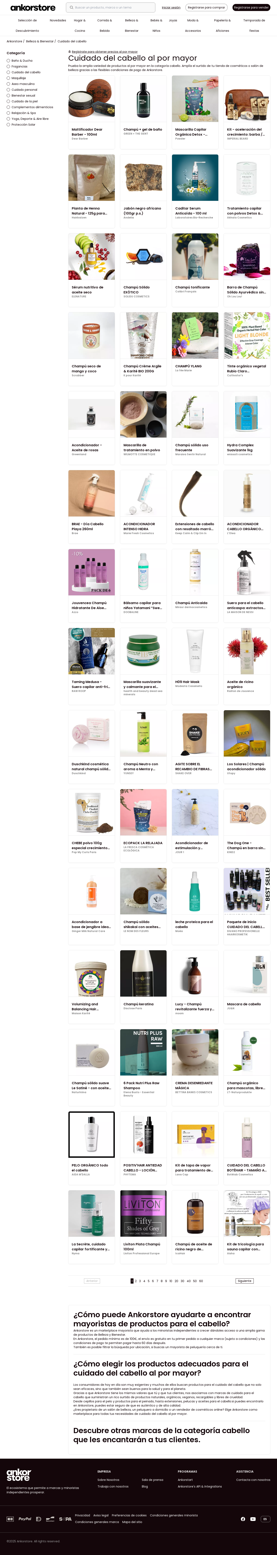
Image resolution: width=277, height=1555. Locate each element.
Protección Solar (21, 124)
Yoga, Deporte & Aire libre (28, 118)
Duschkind (79, 773)
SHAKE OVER (183, 773)
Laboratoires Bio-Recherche (194, 217)
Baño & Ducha (19, 60)
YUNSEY (129, 773)
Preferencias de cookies (129, 1515)
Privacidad (82, 1515)
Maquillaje (16, 78)
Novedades (58, 20)
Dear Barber (80, 138)
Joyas (173, 20)
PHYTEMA (130, 1174)
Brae (75, 533)
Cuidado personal (22, 89)
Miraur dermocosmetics (191, 607)
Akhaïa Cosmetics (239, 217)
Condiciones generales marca (97, 1522)
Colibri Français (185, 291)
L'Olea (231, 533)
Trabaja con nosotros (113, 1486)
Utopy (231, 773)
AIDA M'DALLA (81, 1174)
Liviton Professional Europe (142, 1253)
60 (201, 1281)
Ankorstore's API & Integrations (200, 1486)
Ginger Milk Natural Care (88, 931)
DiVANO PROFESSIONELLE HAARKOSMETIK (243, 933)
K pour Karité (132, 375)
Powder (180, 138)
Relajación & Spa (21, 113)
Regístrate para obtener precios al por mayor (105, 52)
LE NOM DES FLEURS (136, 931)
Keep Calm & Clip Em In (191, 533)
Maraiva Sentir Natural (190, 454)
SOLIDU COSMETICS (137, 296)
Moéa (179, 931)
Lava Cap (181, 1174)
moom (179, 1013)
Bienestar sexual (21, 95)
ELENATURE (79, 296)
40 (189, 1281)
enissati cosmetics (239, 454)
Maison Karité (81, 1013)
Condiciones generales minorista (174, 1515)
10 (170, 1281)
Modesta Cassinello (188, 686)
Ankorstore (14, 41)
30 (182, 1281)
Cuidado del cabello (24, 72)
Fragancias (17, 66)
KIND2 (231, 852)
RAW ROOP (79, 691)
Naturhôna (79, 1092)
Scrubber (78, 375)
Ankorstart (185, 1480)
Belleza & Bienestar (40, 41)
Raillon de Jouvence (240, 691)
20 (176, 1281)
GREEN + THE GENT (136, 133)
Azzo (75, 612)
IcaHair (180, 1253)
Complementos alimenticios (30, 107)
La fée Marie (183, 370)
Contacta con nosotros (253, 1480)
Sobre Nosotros (108, 1480)
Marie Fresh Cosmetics (139, 533)
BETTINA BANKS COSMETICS (193, 1092)
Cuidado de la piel (22, 101)
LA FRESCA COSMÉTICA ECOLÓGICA (139, 849)
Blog (145, 1486)
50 (195, 1281)
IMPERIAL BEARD (237, 138)
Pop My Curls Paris (84, 852)
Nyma (75, 1253)
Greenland (79, 454)
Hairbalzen (79, 217)
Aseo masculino (21, 84)
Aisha (231, 1253)
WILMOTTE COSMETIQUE (139, 454)
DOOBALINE (131, 612)
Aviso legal (101, 1515)
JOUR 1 (179, 852)
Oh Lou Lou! (234, 296)
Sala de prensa (152, 1480)
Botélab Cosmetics (240, 1174)
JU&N (230, 1008)
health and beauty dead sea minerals (143, 692)
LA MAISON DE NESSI (240, 612)
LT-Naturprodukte (239, 1092)
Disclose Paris (133, 1008)
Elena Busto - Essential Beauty (139, 1094)
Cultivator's (235, 375)
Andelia (129, 217)
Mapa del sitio (132, 1522)
